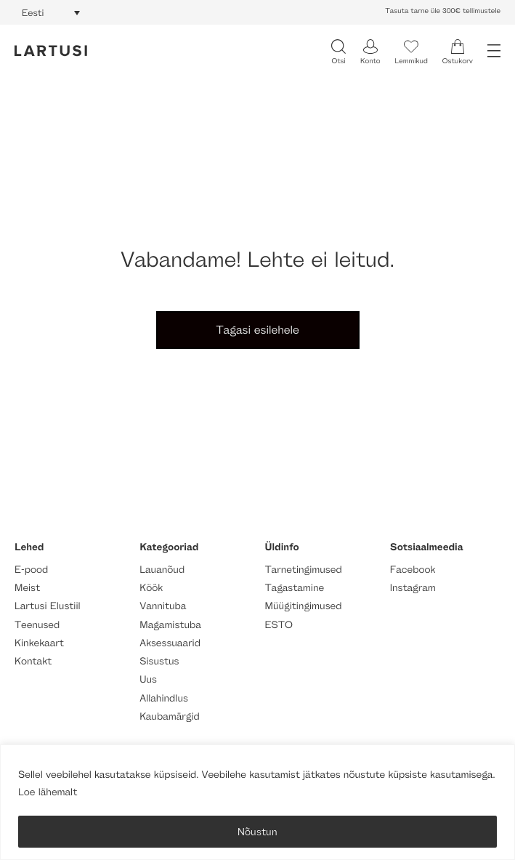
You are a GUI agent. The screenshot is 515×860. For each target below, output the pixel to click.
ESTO (279, 625)
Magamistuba (170, 625)
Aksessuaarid (169, 643)
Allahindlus (163, 698)
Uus (148, 679)
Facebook (413, 569)
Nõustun (257, 831)
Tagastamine (295, 588)
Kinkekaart (39, 643)
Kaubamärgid (169, 716)
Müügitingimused (303, 606)
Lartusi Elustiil (48, 606)
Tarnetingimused (303, 569)
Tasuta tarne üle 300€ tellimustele (442, 11)
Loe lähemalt (47, 792)
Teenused (37, 625)
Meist (27, 588)
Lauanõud (161, 569)
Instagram (413, 588)
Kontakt (33, 661)
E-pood (31, 569)
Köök (151, 588)
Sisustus (159, 661)
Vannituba (162, 606)
